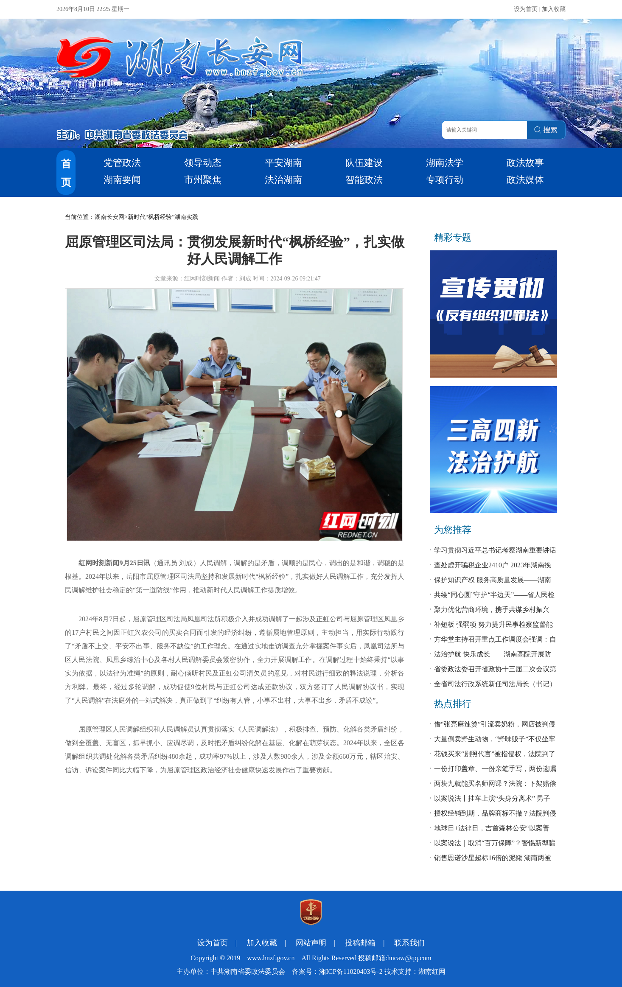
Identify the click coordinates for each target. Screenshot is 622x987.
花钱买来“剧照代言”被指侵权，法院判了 (494, 753)
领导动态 (202, 162)
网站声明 (311, 943)
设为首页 (526, 9)
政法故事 (525, 162)
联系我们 (409, 943)
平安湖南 (283, 162)
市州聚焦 (202, 179)
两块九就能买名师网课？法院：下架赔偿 (495, 783)
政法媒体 (525, 179)
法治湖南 (283, 179)
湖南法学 (444, 162)
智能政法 (364, 179)
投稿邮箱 (360, 943)
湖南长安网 (109, 217)
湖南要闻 (122, 179)
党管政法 (122, 162)
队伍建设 (364, 162)
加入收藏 (554, 9)
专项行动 (444, 179)
